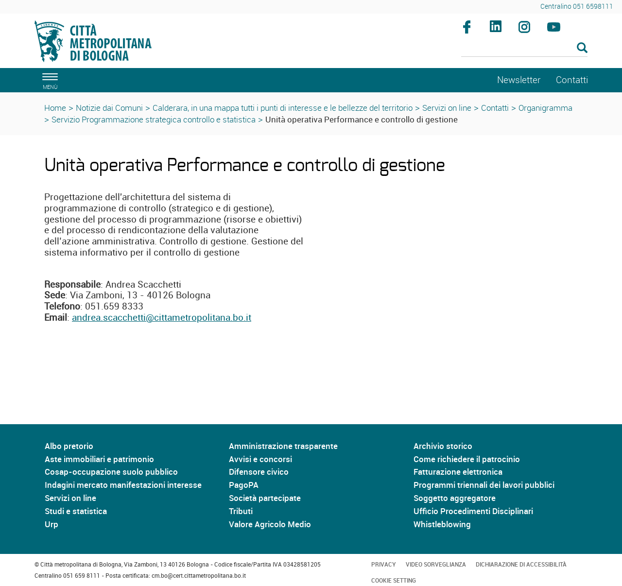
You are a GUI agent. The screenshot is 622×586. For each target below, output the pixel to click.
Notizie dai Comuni (109, 107)
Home (55, 107)
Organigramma (545, 107)
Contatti (495, 107)
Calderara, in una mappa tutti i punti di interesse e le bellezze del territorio (283, 107)
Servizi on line (446, 107)
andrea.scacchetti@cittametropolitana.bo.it (161, 317)
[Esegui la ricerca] (582, 48)
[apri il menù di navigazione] (49, 80)
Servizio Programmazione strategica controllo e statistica (154, 119)
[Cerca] (524, 48)
